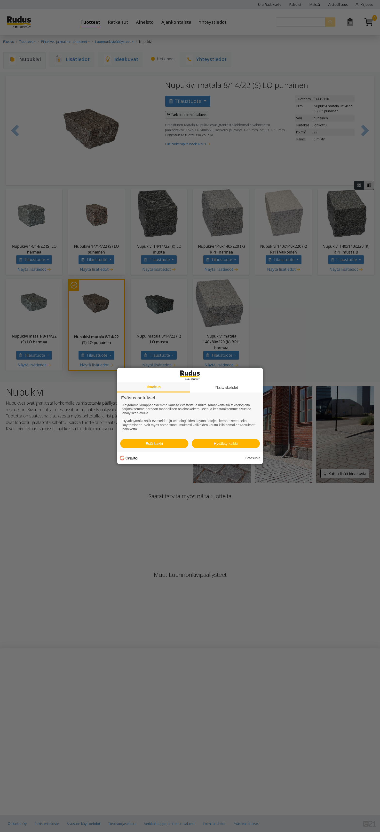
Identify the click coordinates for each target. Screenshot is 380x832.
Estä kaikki (154, 443)
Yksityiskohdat (226, 387)
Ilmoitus (154, 387)
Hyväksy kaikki (226, 443)
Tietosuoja (252, 458)
